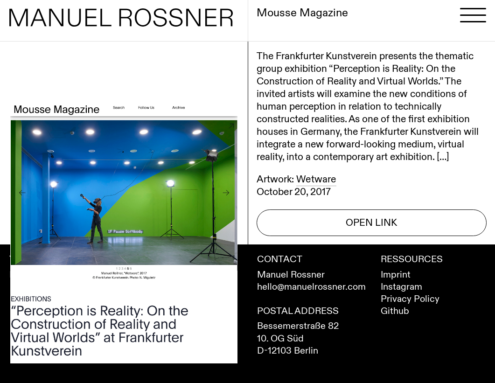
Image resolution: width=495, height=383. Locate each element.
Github (395, 311)
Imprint (396, 274)
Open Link (371, 222)
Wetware (316, 179)
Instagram (401, 286)
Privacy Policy (410, 299)
